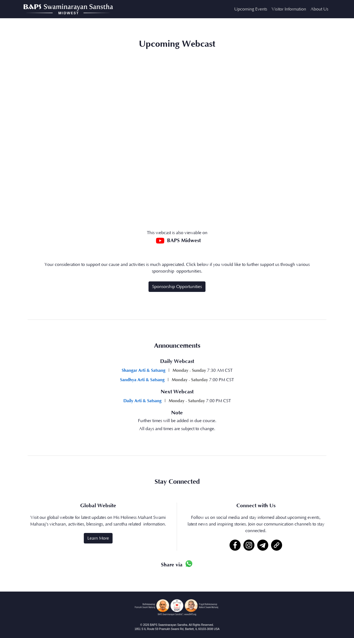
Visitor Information (289, 9)
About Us (319, 9)
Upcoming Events (250, 9)
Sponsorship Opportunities (177, 286)
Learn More (98, 538)
